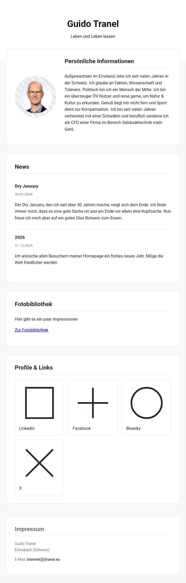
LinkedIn (39, 407)
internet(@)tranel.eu (43, 559)
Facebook (93, 407)
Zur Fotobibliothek (31, 330)
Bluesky (146, 407)
